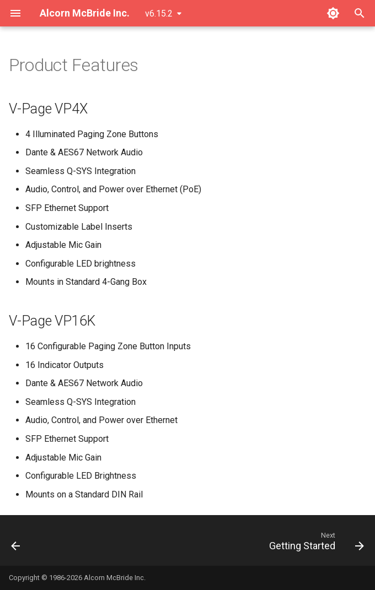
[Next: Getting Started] (314, 543)
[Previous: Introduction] (16, 543)
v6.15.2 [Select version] (159, 13)
